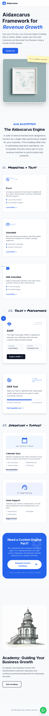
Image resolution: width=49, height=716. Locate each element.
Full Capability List (15, 408)
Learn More (11, 207)
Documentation (12, 469)
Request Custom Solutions (26, 564)
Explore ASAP (16, 357)
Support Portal (11, 518)
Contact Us (10, 51)
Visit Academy (12, 684)
